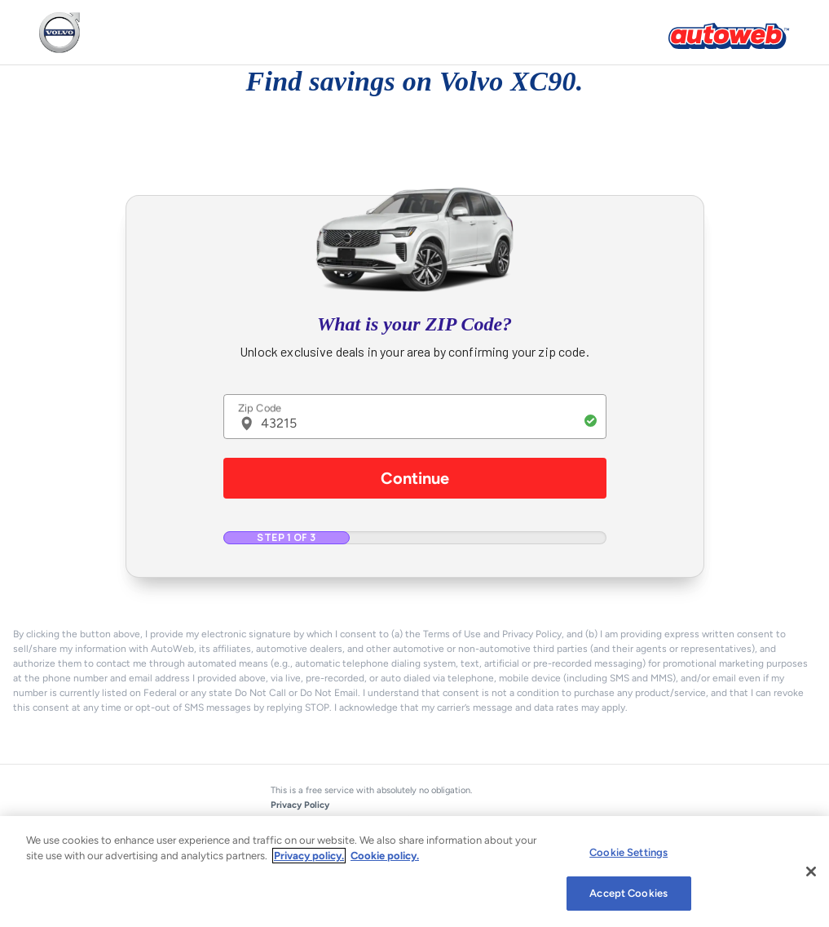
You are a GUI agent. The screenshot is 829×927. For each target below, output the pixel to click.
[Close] (811, 871)
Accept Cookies (628, 893)
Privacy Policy (300, 805)
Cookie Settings (628, 852)
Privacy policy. (309, 855)
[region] (414, 871)
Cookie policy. (385, 855)
